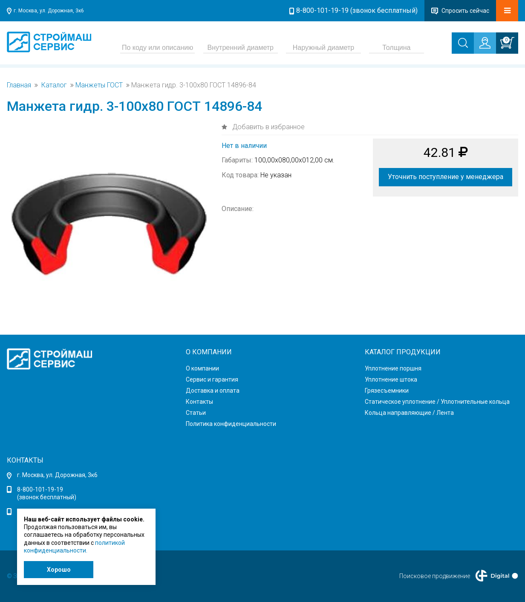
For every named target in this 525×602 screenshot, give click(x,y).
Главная (19, 85)
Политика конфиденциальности (231, 423)
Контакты (199, 401)
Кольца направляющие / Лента (409, 412)
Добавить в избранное (268, 127)
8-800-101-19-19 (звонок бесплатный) (357, 10)
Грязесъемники (387, 390)
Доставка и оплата (212, 390)
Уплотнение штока (391, 379)
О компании (202, 368)
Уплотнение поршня (393, 368)
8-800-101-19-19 (40, 489)
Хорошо (59, 569)
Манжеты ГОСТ (99, 85)
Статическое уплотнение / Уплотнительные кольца (437, 401)
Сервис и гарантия (212, 379)
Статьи (196, 412)
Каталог (54, 85)
